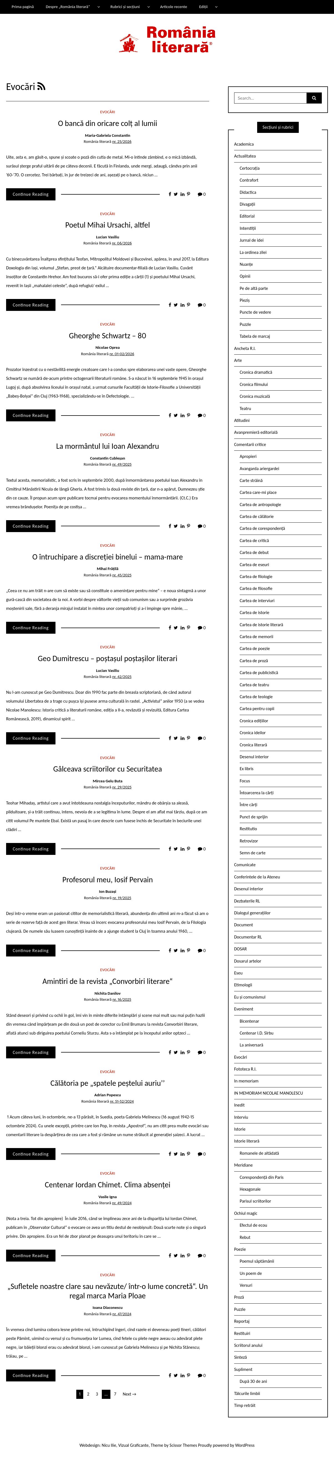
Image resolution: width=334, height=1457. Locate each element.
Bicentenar (249, 1021)
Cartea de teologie (256, 696)
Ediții (203, 6)
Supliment (243, 1369)
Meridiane (243, 1165)
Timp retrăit (244, 1405)
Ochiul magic (245, 1213)
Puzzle (245, 324)
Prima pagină (23, 6)
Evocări (107, 111)
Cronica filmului (254, 384)
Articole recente (173, 6)
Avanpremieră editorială (256, 432)
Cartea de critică (254, 540)
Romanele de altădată (259, 1153)
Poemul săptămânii (257, 1261)
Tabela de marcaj (255, 336)
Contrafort (249, 180)
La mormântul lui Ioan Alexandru (107, 446)
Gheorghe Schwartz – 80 (107, 336)
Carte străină (251, 480)
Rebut (245, 1237)
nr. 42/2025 (121, 676)
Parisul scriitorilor (255, 1201)
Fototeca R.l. (245, 1069)
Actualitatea (245, 156)
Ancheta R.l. (245, 348)
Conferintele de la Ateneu (257, 877)
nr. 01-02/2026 (122, 353)
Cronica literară (253, 744)
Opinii (245, 276)
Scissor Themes (183, 1445)
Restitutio (248, 828)
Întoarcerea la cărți (257, 792)
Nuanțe (246, 264)
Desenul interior (254, 756)
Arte (238, 360)
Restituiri (242, 1333)
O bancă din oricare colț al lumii (107, 123)
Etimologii (243, 984)
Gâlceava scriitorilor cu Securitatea (107, 769)
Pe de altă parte (254, 288)
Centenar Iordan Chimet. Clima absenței (108, 1185)
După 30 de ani (253, 1381)
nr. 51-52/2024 (122, 1101)
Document (243, 924)
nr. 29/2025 (121, 787)
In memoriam (246, 1081)
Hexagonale (250, 1189)
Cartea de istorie (254, 612)
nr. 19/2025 (122, 897)
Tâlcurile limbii (247, 1393)
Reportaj (241, 1321)
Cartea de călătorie (257, 516)
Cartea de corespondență (262, 528)
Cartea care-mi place (258, 492)
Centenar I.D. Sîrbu (257, 1033)
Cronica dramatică (256, 372)
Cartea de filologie (256, 576)
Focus (245, 780)
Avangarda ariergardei (259, 468)
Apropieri (248, 456)
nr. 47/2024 (121, 1313)
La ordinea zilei (253, 252)
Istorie (240, 1129)
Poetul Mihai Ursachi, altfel (107, 225)
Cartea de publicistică (259, 672)
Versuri (246, 1285)
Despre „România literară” (68, 6)
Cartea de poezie (255, 648)
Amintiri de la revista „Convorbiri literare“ (107, 981)
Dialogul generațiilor (252, 913)
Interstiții (248, 228)
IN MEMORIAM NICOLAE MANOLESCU (268, 1093)
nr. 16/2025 (122, 999)
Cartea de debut (254, 552)
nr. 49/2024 (121, 1202)
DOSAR (240, 948)
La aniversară (251, 1045)
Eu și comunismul (249, 997)
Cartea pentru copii (257, 708)
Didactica (248, 192)
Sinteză (240, 1357)
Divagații (247, 204)
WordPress (245, 1445)
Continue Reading (31, 194)
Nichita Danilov (108, 993)
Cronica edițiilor (254, 720)
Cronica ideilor (253, 732)
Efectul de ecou (253, 1225)
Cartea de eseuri (254, 564)
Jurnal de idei (252, 240)
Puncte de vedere (255, 312)
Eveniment (243, 1009)
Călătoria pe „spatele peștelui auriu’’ (107, 1083)
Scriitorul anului (248, 1345)
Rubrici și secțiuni (125, 6)
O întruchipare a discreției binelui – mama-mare (107, 557)
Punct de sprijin (254, 816)
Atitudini (242, 420)
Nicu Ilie (109, 1445)
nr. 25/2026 (121, 141)
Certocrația (250, 168)
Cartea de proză (254, 660)
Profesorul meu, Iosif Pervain (107, 879)
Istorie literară (246, 1141)
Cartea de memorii (256, 636)
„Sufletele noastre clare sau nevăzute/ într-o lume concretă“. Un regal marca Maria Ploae (107, 1291)
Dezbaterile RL (247, 901)
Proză (239, 1297)
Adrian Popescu (107, 1094)
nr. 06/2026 (122, 243)
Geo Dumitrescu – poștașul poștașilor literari (107, 658)
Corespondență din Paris (262, 1177)
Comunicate (245, 864)
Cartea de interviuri (257, 600)
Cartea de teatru (254, 684)
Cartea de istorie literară (261, 624)
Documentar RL (248, 937)
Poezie (240, 1249)
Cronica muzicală (255, 396)
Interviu (241, 1117)
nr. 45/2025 (121, 575)
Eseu (238, 973)
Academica (244, 144)
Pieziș (245, 300)
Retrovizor (249, 841)
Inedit (239, 1105)
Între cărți (248, 804)
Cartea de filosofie (256, 588)
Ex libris (247, 768)
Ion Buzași (107, 891)
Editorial (247, 216)
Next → (129, 1394)
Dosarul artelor (247, 961)
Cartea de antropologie (260, 504)
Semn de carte (252, 852)
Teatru (245, 408)
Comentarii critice (250, 444)
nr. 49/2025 (121, 464)
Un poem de (251, 1273)
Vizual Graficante (133, 1445)
